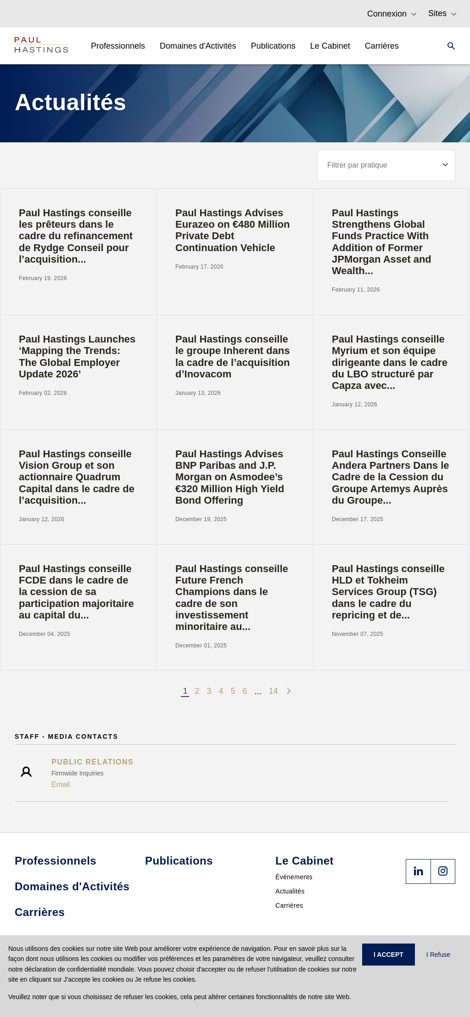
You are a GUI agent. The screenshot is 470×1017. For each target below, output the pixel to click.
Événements (294, 877)
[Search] (448, 46)
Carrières (289, 905)
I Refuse (438, 954)
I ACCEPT (388, 954)
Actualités (290, 891)
